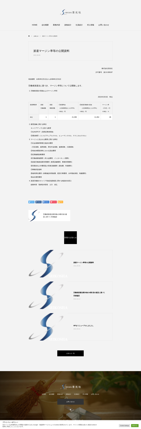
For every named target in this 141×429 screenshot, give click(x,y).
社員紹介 (79, 25)
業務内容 (56, 25)
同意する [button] (134, 425)
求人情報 (90, 25)
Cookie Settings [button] (124, 425)
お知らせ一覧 (70, 353)
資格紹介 (67, 25)
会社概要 (45, 25)
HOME (34, 25)
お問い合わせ (103, 25)
